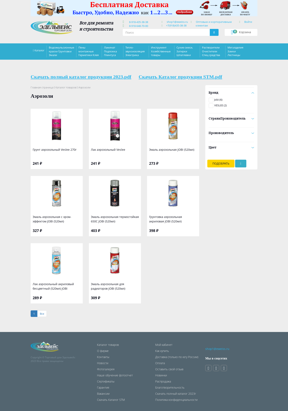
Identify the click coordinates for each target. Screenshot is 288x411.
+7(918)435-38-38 (176, 25)
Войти (248, 22)
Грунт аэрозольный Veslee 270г (55, 150)
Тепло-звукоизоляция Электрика (135, 51)
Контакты (103, 357)
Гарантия (103, 387)
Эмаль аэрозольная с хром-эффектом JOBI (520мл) (52, 219)
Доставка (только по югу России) (176, 357)
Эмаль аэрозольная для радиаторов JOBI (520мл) (108, 286)
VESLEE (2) (220, 105)
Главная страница (42, 87)
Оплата (160, 363)
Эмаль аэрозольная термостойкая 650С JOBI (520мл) (115, 219)
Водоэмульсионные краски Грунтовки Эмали (61, 51)
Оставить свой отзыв (169, 369)
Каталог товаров (66, 87)
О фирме (103, 351)
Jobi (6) (218, 99)
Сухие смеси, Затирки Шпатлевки (184, 51)
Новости (102, 363)
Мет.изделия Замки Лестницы (235, 51)
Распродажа (163, 381)
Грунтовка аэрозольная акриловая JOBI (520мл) (165, 219)
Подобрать (220, 163)
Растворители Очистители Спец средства (211, 51)
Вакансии (103, 394)
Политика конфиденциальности (176, 400)
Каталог (40, 50)
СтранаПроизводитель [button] (231, 118)
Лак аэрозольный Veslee (108, 150)
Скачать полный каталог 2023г (175, 394)
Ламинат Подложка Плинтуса (110, 51)
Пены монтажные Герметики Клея (88, 51)
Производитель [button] (231, 133)
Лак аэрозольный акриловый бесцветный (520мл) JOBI (53, 286)
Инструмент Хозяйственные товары (161, 51)
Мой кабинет (163, 345)
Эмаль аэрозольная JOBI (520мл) (171, 150)
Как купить (162, 351)
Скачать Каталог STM (111, 400)
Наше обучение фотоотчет (115, 375)
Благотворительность (169, 387)
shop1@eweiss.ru (177, 22)
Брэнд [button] (231, 92)
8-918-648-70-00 (138, 26)
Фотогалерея (105, 369)
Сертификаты (105, 381)
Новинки (161, 375)
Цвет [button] (231, 147)
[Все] (42, 313)
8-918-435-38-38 (138, 22)
